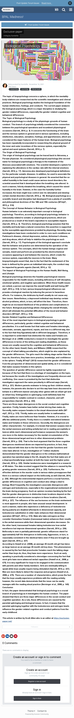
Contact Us (42, 711)
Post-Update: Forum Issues (38, 25)
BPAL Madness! (12, 17)
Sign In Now (37, 698)
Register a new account (37, 681)
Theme (31, 711)
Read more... (47, 3)
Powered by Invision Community (37, 714)
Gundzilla (14, 36)
